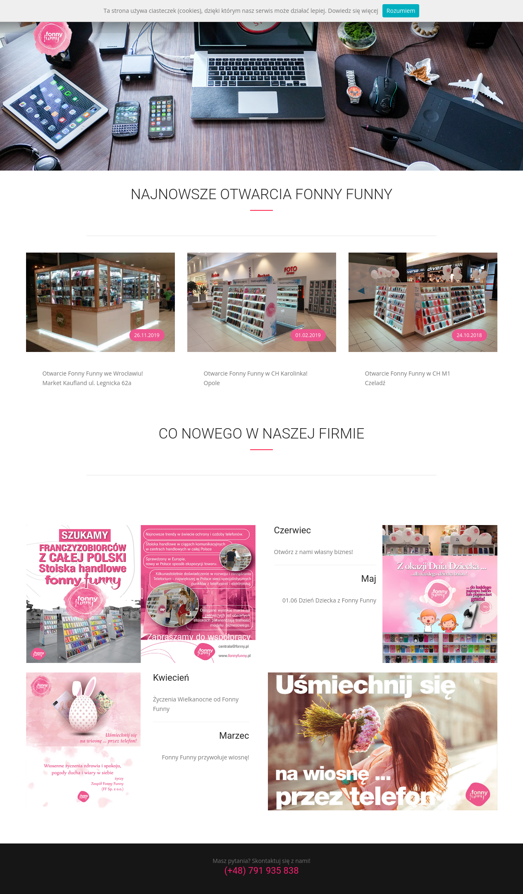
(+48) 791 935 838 (261, 869)
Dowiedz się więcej (353, 10)
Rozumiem (401, 10)
